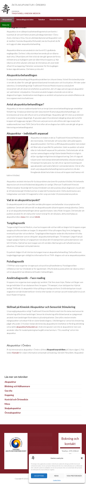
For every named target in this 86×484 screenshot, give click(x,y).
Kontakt (15, 353)
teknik (37, 217)
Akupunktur (10, 382)
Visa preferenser (74, 476)
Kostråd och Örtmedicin (16, 400)
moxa (23, 217)
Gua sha (8, 391)
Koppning (9, 395)
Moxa (7, 404)
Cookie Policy (57, 480)
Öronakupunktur (13, 413)
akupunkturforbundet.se (27, 327)
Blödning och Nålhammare (17, 386)
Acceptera (39, 476)
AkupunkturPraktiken (47, 10)
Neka (56, 476)
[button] (82, 458)
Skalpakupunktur (13, 408)
